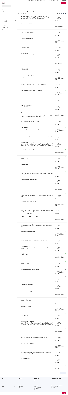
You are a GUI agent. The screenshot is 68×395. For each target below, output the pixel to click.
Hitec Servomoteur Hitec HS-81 (25, 164)
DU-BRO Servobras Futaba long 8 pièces (27, 284)
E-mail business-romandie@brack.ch (9, 386)
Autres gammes (9, 9)
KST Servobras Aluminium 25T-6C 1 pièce (27, 31)
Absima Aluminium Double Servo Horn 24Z (27, 336)
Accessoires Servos (39, 9)
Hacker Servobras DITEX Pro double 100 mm (27, 321)
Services (44, 0)
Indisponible (5, 21)
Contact (57, 0)
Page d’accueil (4, 9)
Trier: (18, 13)
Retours (35, 384)
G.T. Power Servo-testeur (24, 112)
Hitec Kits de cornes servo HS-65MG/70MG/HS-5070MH (29, 157)
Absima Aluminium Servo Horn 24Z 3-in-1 (27, 343)
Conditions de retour (37, 387)
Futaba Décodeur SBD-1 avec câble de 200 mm (28, 231)
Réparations (36, 385)
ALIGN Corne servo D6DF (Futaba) (26, 306)
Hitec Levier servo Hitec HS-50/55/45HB (27, 186)
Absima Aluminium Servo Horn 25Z (26, 291)
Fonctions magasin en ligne (38, 389)
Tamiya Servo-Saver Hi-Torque (25, 194)
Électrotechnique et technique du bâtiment (57, 385)
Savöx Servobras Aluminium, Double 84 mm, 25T (28, 60)
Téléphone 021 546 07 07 (7, 384)
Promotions (53, 0)
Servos (34, 9)
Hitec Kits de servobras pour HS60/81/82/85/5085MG (29, 179)
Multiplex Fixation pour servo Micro (26, 299)
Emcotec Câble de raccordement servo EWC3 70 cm (29, 365)
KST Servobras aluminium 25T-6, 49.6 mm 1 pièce (28, 23)
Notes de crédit (36, 388)
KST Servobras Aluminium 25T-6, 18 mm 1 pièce (28, 38)
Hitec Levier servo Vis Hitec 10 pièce (26, 105)
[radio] (61, 13)
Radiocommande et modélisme (17, 9)
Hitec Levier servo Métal (24, 68)
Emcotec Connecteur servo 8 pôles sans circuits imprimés (30, 269)
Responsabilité (20, 385)
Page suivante (63, 372)
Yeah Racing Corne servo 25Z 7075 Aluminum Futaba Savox (30, 216)
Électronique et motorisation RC (27, 9)
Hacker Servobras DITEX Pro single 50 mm (27, 142)
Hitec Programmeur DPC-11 (25, 127)
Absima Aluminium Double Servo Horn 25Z (27, 75)
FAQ (59, 0)
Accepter (64, 393)
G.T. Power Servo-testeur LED (25, 246)
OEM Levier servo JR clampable (25, 358)
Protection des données (34, 393)
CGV (29, 393)
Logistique (19, 387)
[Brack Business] (4, 3)
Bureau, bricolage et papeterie (55, 384)
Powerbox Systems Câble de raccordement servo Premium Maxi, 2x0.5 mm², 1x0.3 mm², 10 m (35, 16)
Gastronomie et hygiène (54, 386)
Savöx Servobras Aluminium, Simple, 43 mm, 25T (28, 201)
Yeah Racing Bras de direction (25, 254)
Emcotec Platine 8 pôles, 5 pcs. (25, 53)
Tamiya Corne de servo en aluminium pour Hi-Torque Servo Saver (31, 224)
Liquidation (5, 30)
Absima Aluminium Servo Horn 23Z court (27, 328)
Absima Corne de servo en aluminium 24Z (27, 149)
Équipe (19, 384)
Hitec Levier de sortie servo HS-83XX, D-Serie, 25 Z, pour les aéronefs (31, 90)
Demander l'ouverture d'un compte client (40, 380)
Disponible (5, 20)
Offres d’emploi (20, 386)
